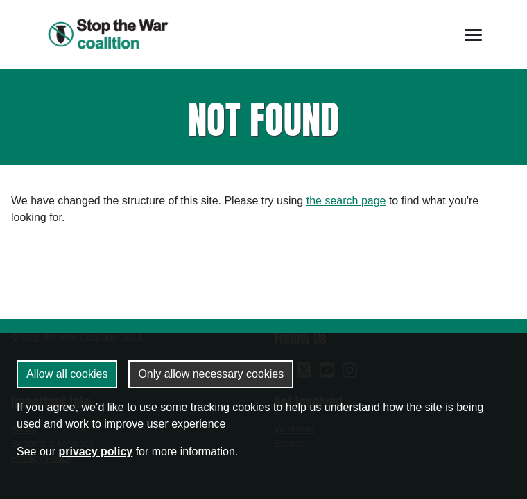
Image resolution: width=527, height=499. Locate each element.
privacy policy (95, 451)
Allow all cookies (66, 374)
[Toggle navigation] (473, 35)
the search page (346, 201)
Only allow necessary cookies (211, 374)
